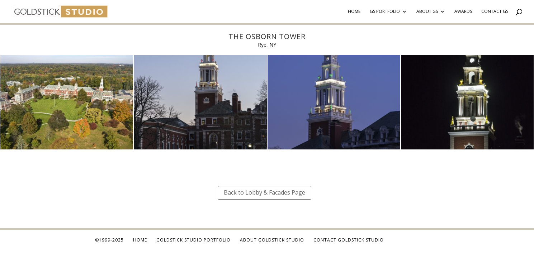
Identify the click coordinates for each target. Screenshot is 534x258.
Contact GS (494, 11)
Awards (463, 11)
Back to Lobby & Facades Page (264, 192)
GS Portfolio (385, 11)
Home (354, 11)
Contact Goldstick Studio (348, 240)
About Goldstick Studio (272, 240)
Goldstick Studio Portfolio (193, 240)
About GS (427, 11)
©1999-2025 (109, 240)
